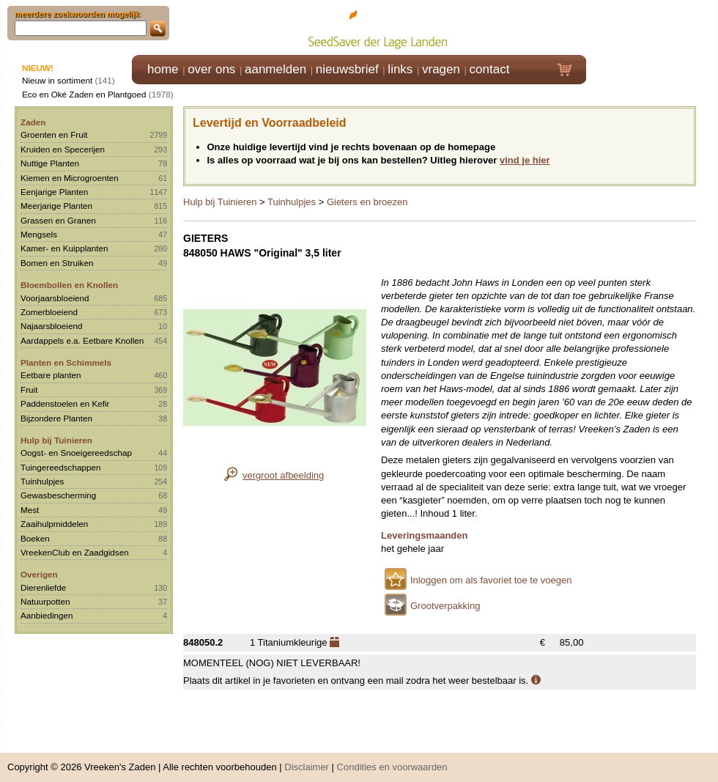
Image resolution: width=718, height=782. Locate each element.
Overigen (39, 574)
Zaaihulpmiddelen (54, 523)
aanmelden (275, 69)
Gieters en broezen (367, 201)
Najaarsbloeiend (51, 326)
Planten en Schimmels (66, 362)
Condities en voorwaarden (392, 759)
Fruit (29, 389)
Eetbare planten (51, 375)
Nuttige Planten (50, 163)
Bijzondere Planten (56, 418)
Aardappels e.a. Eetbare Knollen (82, 340)
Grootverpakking (445, 605)
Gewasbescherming (58, 495)
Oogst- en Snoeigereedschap (76, 452)
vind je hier (525, 160)
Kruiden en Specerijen (63, 149)
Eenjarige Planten (54, 191)
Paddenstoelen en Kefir (65, 403)
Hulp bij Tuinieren (56, 440)
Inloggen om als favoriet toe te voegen (490, 580)
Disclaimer (306, 759)
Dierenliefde (43, 587)
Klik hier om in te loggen (652, 26)
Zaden (33, 122)
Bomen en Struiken (57, 263)
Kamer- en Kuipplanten (64, 248)
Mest (30, 509)
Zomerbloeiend (49, 312)
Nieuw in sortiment (57, 80)
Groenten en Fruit (54, 134)
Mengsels (39, 234)
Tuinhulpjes (42, 481)
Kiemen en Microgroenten (70, 177)
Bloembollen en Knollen (69, 284)
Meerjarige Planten (56, 205)
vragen (441, 69)
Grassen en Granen (58, 220)
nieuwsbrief (347, 69)
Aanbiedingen (47, 615)
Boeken (35, 538)
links (400, 69)
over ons (211, 69)
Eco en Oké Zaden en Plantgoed (84, 94)
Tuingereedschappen (60, 467)
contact (490, 69)
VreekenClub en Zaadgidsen (75, 552)
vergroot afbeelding (283, 475)
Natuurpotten (45, 601)
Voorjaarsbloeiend (55, 298)
